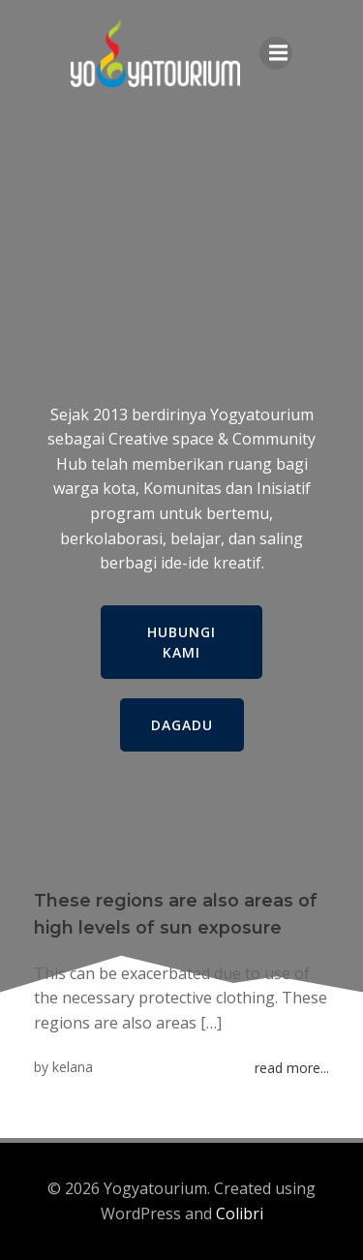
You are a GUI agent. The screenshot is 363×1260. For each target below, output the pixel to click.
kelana (72, 1067)
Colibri (239, 1213)
